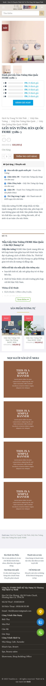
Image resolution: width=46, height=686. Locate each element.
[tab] (23, 236)
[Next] (44, 334)
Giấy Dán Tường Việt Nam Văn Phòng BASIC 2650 (12, 340)
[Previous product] (9, 140)
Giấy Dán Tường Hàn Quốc (23, 121)
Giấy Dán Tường (37, 535)
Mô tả (4, 236)
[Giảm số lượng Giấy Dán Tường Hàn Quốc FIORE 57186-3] (3, 156)
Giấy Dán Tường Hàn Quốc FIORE (14, 538)
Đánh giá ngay (23, 102)
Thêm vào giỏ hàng (26, 156)
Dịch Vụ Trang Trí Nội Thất (14, 118)
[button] (3, 7)
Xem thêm (22, 299)
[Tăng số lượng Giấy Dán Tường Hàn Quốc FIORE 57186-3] (10, 156)
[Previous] (1, 334)
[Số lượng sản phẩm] (7, 156)
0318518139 (19, 602)
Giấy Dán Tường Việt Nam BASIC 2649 (34, 339)
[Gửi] (41, 13)
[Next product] (4, 140)
